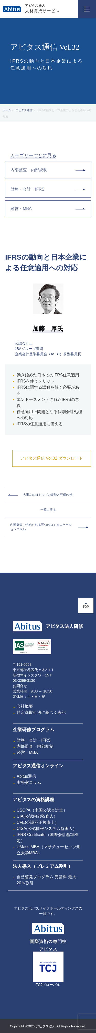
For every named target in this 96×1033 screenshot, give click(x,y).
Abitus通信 (26, 776)
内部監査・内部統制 (48, 170)
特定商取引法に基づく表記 (41, 712)
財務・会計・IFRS (48, 189)
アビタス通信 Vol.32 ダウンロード (51, 458)
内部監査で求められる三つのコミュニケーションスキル (41, 527)
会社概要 (25, 706)
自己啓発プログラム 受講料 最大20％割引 (46, 880)
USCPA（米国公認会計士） (42, 810)
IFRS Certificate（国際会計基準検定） (47, 837)
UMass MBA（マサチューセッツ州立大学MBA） (48, 850)
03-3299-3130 (24, 680)
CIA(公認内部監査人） (37, 816)
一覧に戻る (48, 510)
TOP (86, 606)
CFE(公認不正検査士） (38, 822)
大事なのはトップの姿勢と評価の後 (47, 495)
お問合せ (20, 686)
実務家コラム (29, 782)
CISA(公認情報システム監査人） (47, 828)
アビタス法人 (35, 5)
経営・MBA (48, 208)
